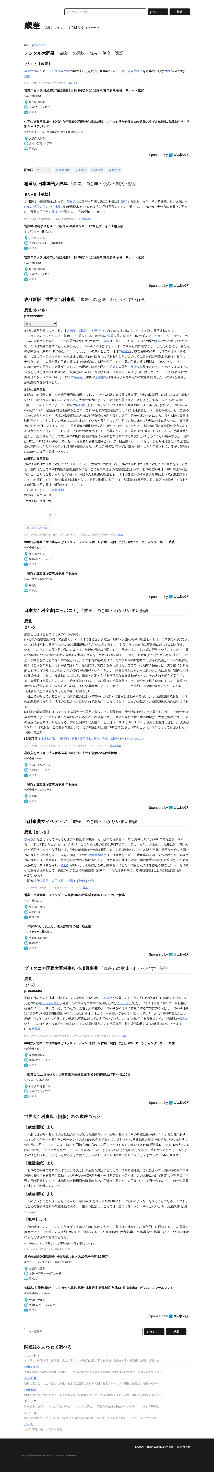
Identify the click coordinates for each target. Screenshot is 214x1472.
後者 (134, 367)
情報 (70, 83)
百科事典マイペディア (45, 821)
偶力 (55, 738)
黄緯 (106, 341)
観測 (126, 336)
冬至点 (78, 377)
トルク (162, 400)
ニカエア (33, 336)
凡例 (76, 83)
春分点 (126, 71)
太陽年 (71, 330)
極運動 (45, 738)
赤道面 (126, 351)
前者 (112, 367)
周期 (55, 212)
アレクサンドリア (160, 336)
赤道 (105, 738)
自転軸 (80, 405)
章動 (97, 738)
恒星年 (98, 330)
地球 (58, 206)
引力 (45, 206)
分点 (72, 201)
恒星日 (44, 881)
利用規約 (139, 1446)
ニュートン (43, 170)
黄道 (67, 71)
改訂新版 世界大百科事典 (49, 299)
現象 (27, 76)
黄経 (158, 341)
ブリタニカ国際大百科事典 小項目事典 (61, 968)
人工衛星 (81, 170)
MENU (27, 3)
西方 (170, 71)
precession (38, 45)
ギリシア (114, 170)
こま (135, 330)
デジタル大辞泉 (39, 53)
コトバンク (41, 11)
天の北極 (55, 71)
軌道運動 (97, 170)
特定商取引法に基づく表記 (160, 1446)
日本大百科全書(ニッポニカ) (51, 610)
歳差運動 (30, 71)
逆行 (124, 201)
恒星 (110, 336)
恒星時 (64, 738)
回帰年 (83, 330)
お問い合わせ (183, 1446)
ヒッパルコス (51, 336)
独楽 (30, 490)
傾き (55, 356)
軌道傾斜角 (63, 170)
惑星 (36, 206)
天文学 (99, 377)
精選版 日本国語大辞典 (46, 183)
